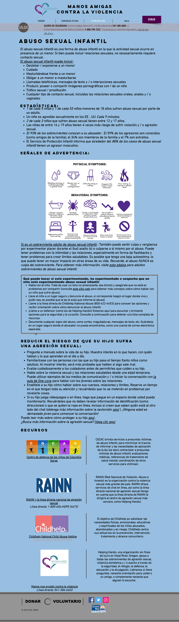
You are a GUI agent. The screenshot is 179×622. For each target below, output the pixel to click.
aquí (116, 410)
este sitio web (81, 289)
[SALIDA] (23, 27)
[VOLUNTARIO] (67, 601)
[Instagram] (106, 600)
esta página (117, 265)
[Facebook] (91, 600)
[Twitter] (98, 600)
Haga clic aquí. (105, 422)
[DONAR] (151, 19)
